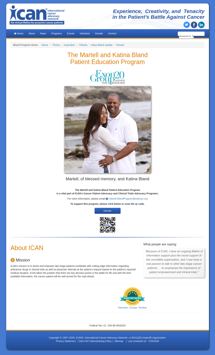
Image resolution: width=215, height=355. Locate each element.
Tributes (83, 45)
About (45, 45)
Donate (99, 33)
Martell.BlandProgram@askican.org (128, 198)
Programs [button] (56, 33)
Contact (112, 33)
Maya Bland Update (102, 45)
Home (18, 33)
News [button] (43, 33)
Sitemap (118, 341)
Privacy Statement (66, 341)
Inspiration (69, 45)
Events (70, 33)
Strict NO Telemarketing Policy (95, 341)
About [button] (32, 33)
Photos (56, 45)
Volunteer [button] (85, 33)
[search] (186, 36)
